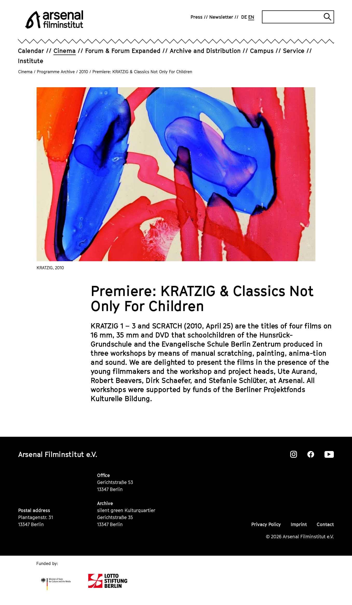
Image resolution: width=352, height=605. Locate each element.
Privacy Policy (266, 524)
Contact (325, 524)
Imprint (299, 524)
